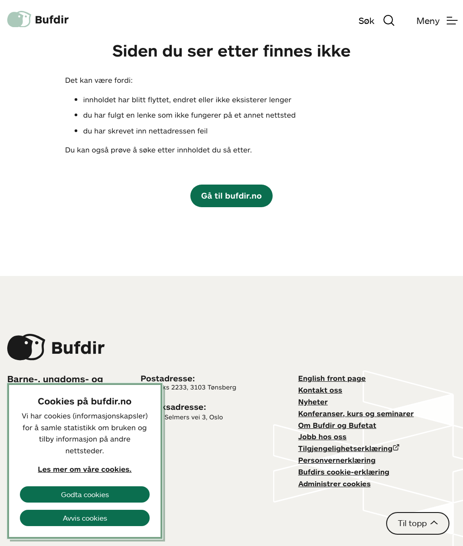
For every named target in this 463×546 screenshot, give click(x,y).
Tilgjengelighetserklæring (345, 448)
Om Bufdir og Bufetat (337, 425)
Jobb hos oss (322, 436)
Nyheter (313, 401)
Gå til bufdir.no (231, 195)
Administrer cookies (334, 483)
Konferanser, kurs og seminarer (356, 413)
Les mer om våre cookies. (85, 469)
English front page (332, 378)
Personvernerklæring (337, 460)
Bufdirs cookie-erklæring (344, 471)
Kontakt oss (320, 389)
